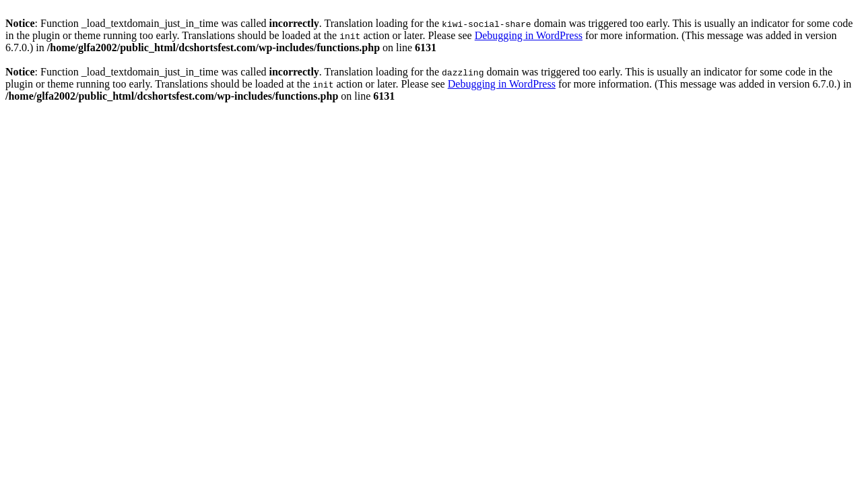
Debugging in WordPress (529, 35)
